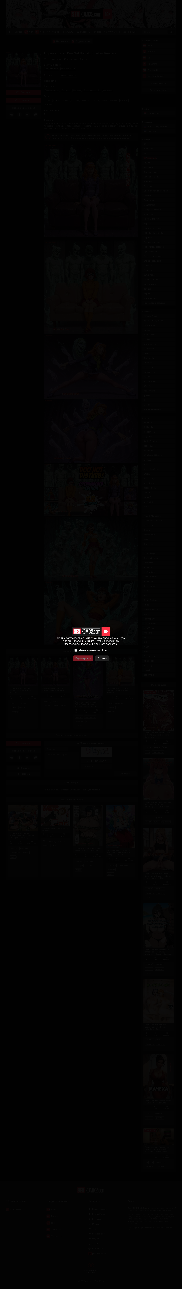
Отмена (102, 658)
